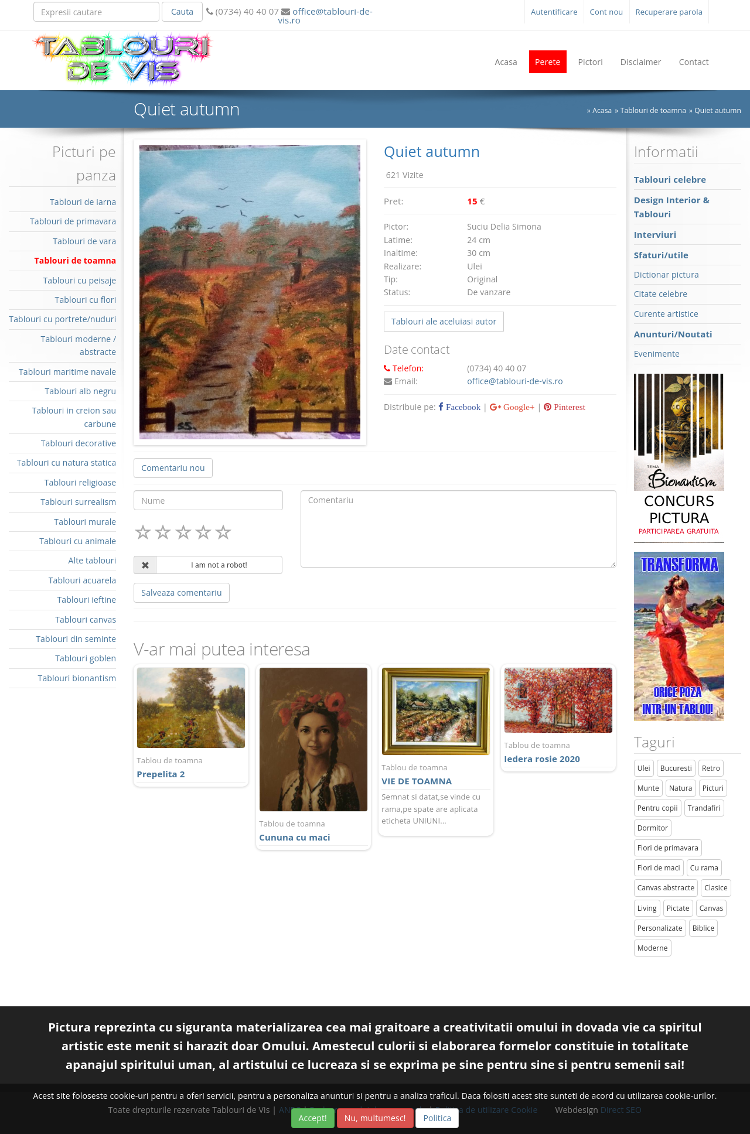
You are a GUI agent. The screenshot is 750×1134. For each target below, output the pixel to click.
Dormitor (653, 828)
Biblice (704, 928)
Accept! (313, 1117)
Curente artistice (666, 313)
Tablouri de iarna (83, 201)
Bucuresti (676, 768)
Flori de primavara (668, 848)
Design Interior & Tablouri (672, 207)
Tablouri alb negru (80, 391)
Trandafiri (704, 808)
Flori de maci (659, 868)
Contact (694, 61)
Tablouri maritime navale (67, 371)
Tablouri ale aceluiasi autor (443, 321)
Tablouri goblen (85, 658)
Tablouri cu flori (86, 299)
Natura (681, 788)
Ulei (644, 768)
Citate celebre (661, 293)
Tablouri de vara (84, 241)
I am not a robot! (219, 565)
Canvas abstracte (666, 888)
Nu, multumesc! (375, 1117)
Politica (437, 1117)
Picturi (713, 788)
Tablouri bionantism (77, 678)
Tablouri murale (85, 521)
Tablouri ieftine (87, 599)
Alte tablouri (93, 560)
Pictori (590, 61)
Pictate (678, 908)
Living (647, 908)
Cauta (182, 11)
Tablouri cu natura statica (67, 462)
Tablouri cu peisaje (79, 280)
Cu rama (704, 868)
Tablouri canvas (85, 619)
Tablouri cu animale (77, 540)
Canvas (712, 908)
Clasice (715, 888)
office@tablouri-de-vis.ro (325, 15)
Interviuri (655, 234)
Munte (648, 788)
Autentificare (554, 11)
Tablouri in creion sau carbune (74, 417)
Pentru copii (658, 808)
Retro (711, 768)
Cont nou (606, 11)
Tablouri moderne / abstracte (79, 345)
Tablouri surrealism (78, 501)
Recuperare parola (669, 11)
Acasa (506, 61)
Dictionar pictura (666, 274)
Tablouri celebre (670, 179)
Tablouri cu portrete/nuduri (62, 319)
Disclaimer (641, 61)
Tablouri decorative (79, 443)
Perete (548, 61)
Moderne (653, 948)
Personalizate (660, 928)
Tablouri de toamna (76, 260)
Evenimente (657, 353)
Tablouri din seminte (76, 638)
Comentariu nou (172, 467)
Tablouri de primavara (73, 221)
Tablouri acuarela (83, 580)
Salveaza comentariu (181, 592)
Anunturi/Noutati (673, 334)
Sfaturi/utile (661, 255)
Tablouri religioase (81, 482)
